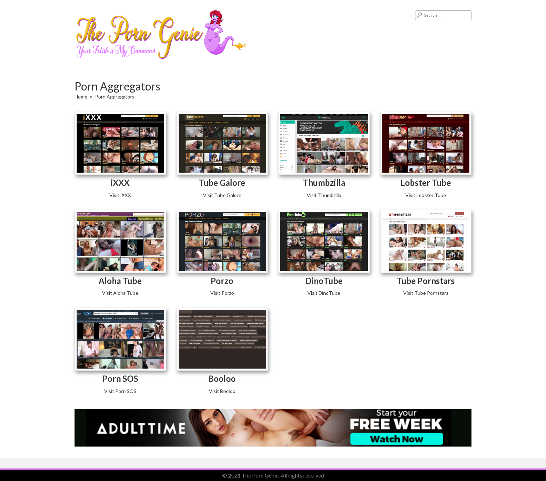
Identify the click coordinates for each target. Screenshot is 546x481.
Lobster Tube (425, 183)
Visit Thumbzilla (324, 195)
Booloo (222, 378)
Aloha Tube (120, 281)
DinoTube (324, 281)
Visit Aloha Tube (120, 293)
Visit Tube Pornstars (425, 293)
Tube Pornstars (426, 281)
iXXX (120, 183)
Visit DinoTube (323, 293)
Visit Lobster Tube (425, 195)
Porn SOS (120, 378)
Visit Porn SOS (120, 391)
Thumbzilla (324, 183)
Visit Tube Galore (222, 195)
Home (81, 97)
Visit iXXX (120, 195)
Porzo (222, 281)
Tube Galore (222, 183)
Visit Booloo (222, 391)
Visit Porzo (222, 293)
